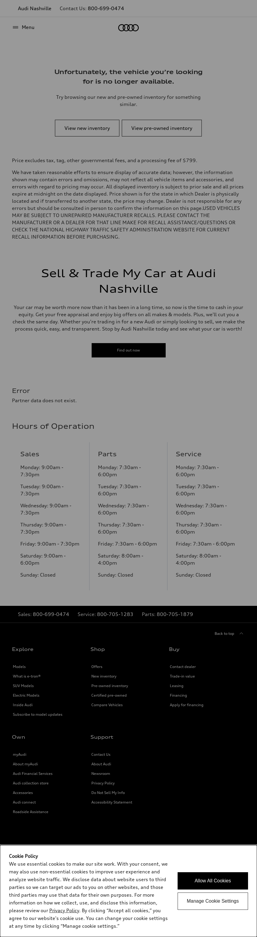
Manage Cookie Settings (213, 901)
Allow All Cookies (213, 880)
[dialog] (128, 891)
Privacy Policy (64, 910)
